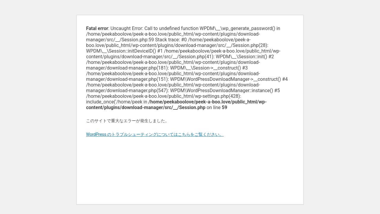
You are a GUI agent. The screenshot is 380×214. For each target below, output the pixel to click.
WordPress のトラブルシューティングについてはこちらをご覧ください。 (155, 134)
